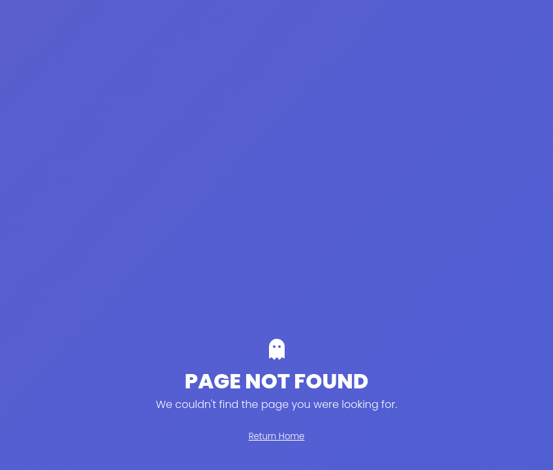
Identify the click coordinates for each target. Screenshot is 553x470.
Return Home (277, 436)
